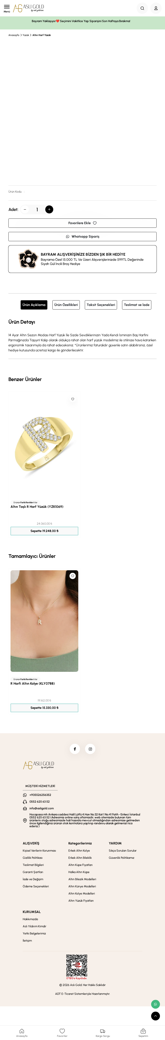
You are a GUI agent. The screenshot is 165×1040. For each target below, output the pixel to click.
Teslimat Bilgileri (33, 865)
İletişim (27, 941)
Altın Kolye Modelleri (81, 894)
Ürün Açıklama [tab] (34, 305)
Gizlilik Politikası (33, 858)
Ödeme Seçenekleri (36, 886)
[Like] (72, 399)
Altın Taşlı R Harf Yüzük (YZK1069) (37, 507)
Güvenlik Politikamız (121, 858)
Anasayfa (13, 35)
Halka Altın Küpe (78, 872)
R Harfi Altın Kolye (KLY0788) (33, 683)
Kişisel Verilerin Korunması (39, 851)
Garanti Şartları (33, 872)
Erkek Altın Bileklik (80, 858)
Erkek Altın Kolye (79, 851)
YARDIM (115, 843)
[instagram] (90, 749)
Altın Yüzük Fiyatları (81, 901)
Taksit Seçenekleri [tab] (101, 305)
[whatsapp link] (155, 1004)
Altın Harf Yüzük (41, 35)
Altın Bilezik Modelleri (82, 879)
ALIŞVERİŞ (31, 843)
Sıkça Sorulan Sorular (123, 851)
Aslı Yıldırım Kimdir (34, 926)
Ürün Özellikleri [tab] (66, 305)
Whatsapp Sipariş (82, 236)
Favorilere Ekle (82, 223)
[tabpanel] (82, 335)
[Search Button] (142, 8)
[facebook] (74, 749)
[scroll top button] (155, 1016)
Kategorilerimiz (80, 843)
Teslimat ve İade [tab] (136, 305)
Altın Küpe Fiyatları (80, 865)
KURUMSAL (32, 912)
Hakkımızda (30, 919)
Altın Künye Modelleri (82, 886)
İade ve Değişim (33, 879)
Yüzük (26, 35)
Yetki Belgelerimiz (34, 933)
